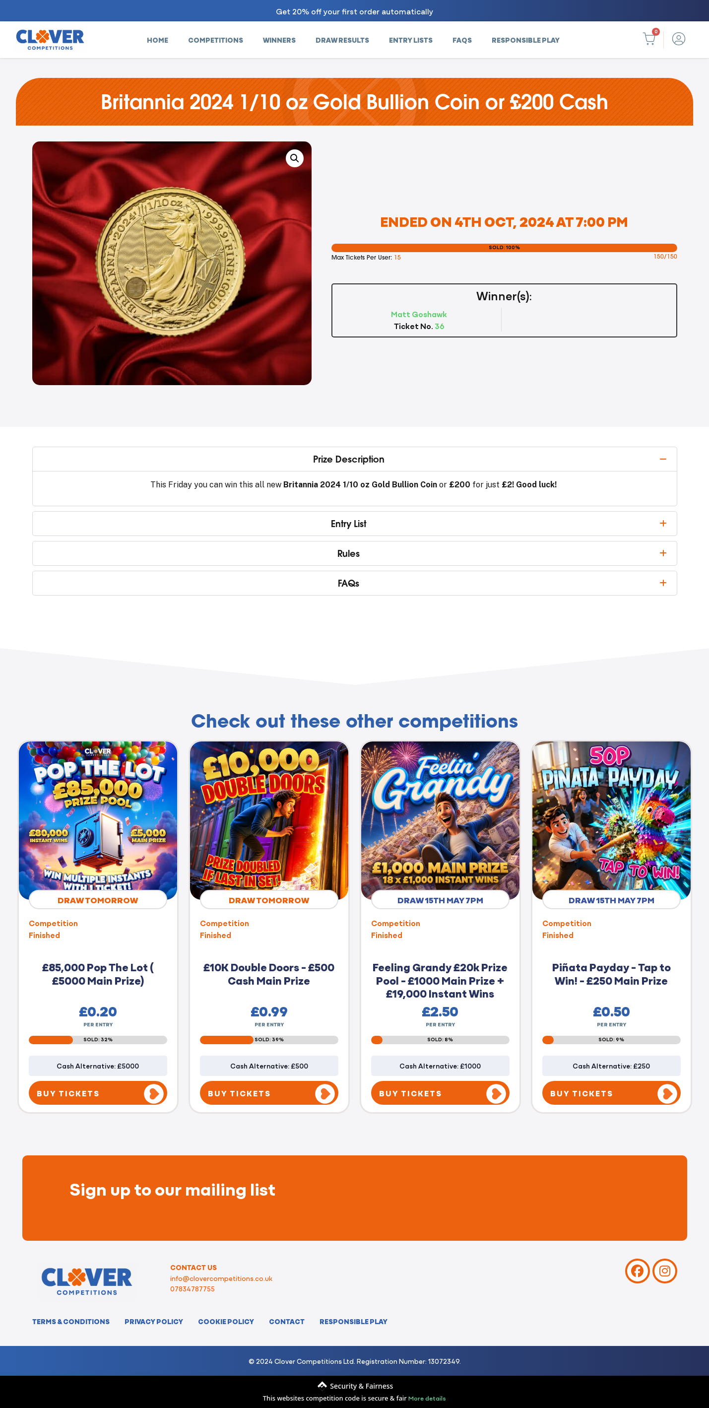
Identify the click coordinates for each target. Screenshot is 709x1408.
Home (157, 40)
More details (427, 1397)
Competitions (215, 40)
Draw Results (342, 40)
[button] (295, 158)
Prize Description (349, 459)
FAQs (462, 40)
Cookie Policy (226, 1321)
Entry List (348, 523)
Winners (279, 40)
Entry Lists (411, 40)
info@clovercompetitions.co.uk (221, 1278)
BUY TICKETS (68, 1092)
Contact (287, 1321)
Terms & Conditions (71, 1321)
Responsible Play (526, 40)
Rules (348, 553)
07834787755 (192, 1288)
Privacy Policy (154, 1321)
